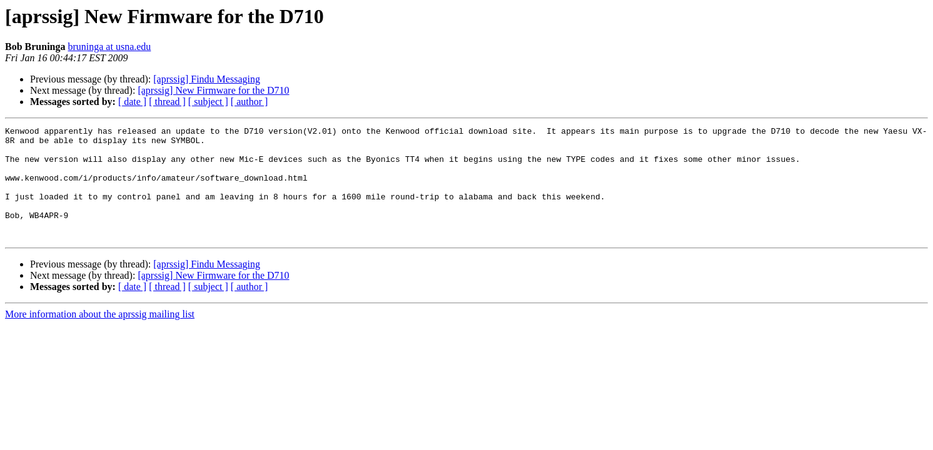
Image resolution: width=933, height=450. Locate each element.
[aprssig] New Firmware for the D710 (213, 90)
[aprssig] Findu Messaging (206, 79)
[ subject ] (208, 101)
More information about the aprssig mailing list (99, 336)
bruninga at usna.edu (109, 46)
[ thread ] (167, 101)
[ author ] (249, 101)
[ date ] (132, 101)
